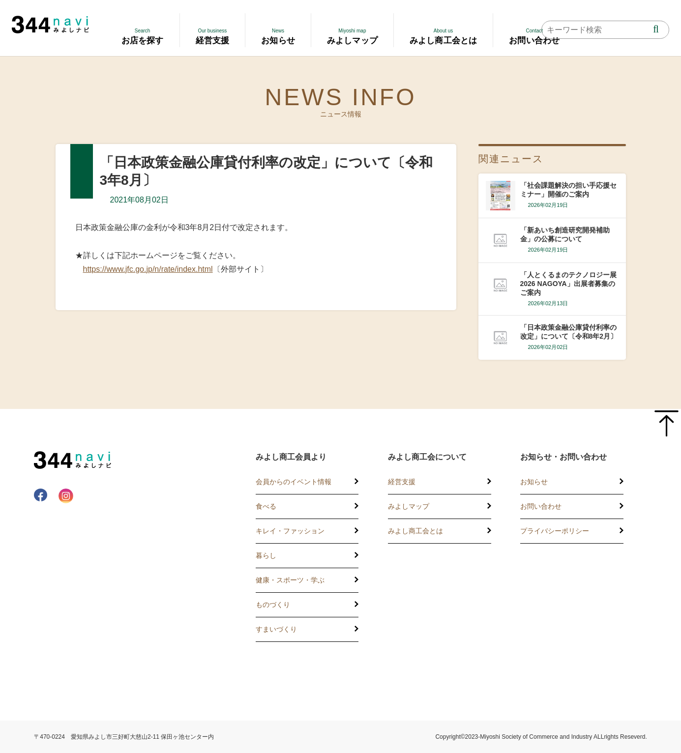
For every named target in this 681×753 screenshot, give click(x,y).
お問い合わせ (541, 506)
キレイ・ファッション (290, 531)
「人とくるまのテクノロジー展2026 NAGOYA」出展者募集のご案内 (568, 283)
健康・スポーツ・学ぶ (290, 580)
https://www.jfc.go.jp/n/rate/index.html (148, 269)
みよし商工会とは (415, 531)
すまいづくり (276, 629)
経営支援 (401, 482)
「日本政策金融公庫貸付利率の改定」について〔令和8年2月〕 (569, 331)
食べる (266, 506)
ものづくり (273, 604)
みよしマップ (408, 506)
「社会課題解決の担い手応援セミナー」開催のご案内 (568, 189)
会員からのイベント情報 (293, 482)
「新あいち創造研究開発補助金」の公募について (565, 234)
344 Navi (50, 24)
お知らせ (534, 482)
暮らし (266, 555)
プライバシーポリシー (554, 531)
